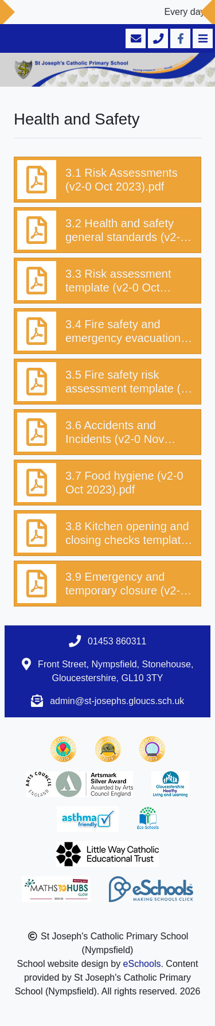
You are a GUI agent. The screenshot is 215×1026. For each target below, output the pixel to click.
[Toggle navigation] (201, 38)
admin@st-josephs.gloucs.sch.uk (117, 701)
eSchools (142, 964)
